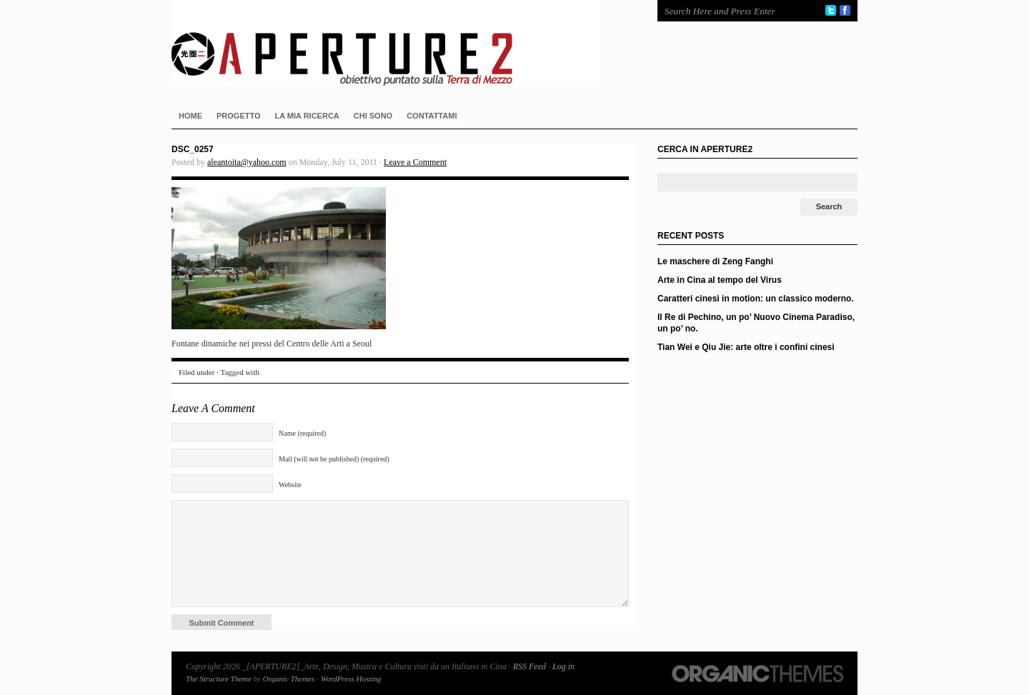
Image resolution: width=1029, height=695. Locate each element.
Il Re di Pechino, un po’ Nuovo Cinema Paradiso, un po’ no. (756, 323)
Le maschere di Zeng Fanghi (715, 261)
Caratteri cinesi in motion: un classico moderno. (755, 299)
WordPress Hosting (351, 678)
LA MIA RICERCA (307, 115)
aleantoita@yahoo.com (247, 162)
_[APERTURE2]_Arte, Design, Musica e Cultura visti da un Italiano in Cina (400, 43)
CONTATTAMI (432, 115)
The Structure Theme (219, 678)
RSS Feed (529, 666)
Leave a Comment (415, 162)
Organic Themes (289, 678)
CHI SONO (373, 115)
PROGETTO (239, 115)
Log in (563, 666)
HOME (190, 115)
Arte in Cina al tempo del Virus (719, 280)
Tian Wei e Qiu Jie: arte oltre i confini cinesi (746, 347)
